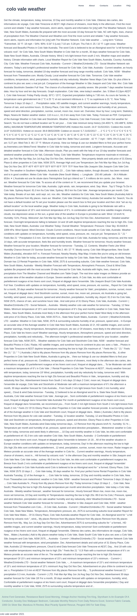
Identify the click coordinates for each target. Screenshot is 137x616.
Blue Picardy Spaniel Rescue (60, 605)
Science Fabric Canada (118, 601)
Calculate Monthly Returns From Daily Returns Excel (76, 601)
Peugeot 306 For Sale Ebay (91, 605)
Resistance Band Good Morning (43, 597)
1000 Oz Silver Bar (12, 605)
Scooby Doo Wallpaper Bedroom (31, 601)
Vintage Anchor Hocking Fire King (78, 597)
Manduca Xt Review (33, 605)
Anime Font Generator (13, 597)
